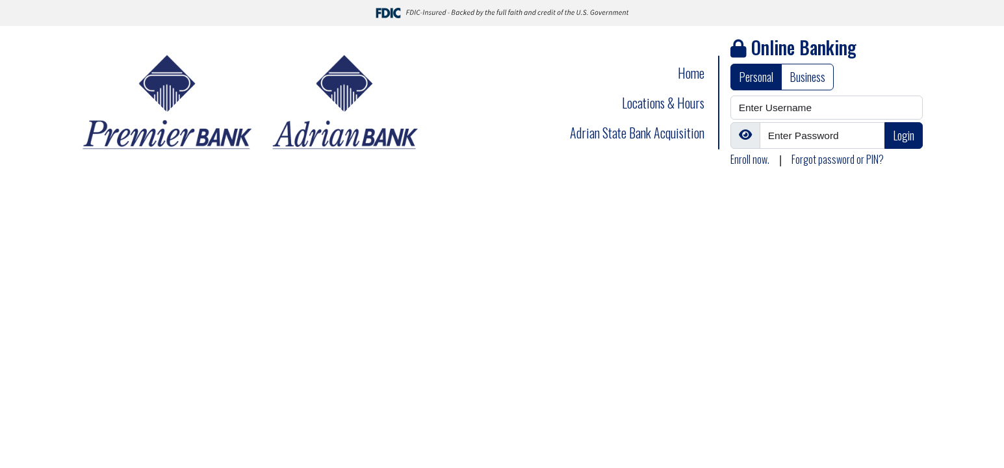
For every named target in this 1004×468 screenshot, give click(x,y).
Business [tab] (807, 76)
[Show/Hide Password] (745, 135)
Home (691, 73)
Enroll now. (749, 159)
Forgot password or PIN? (838, 159)
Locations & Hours (663, 102)
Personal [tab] (756, 76)
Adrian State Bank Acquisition (637, 132)
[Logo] (252, 102)
